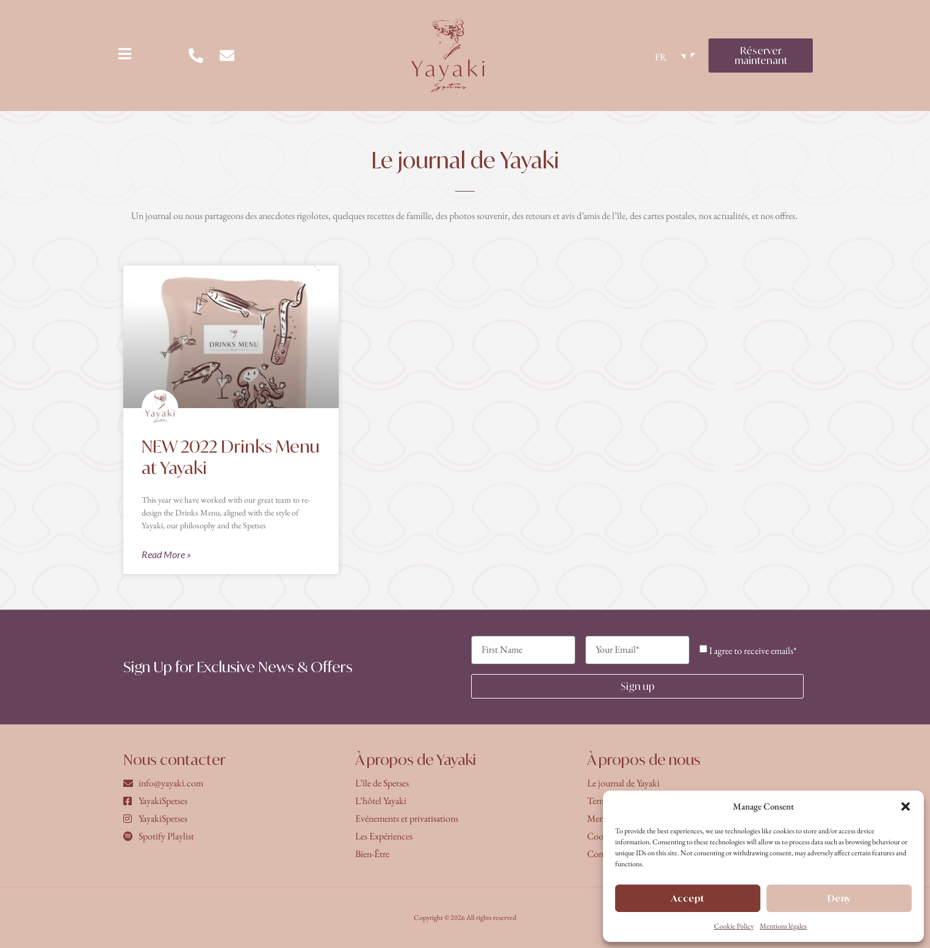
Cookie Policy (734, 926)
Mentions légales (783, 926)
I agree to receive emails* (752, 650)
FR (660, 57)
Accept (687, 898)
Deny (839, 898)
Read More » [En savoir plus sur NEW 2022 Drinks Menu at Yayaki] (166, 554)
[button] (905, 806)
